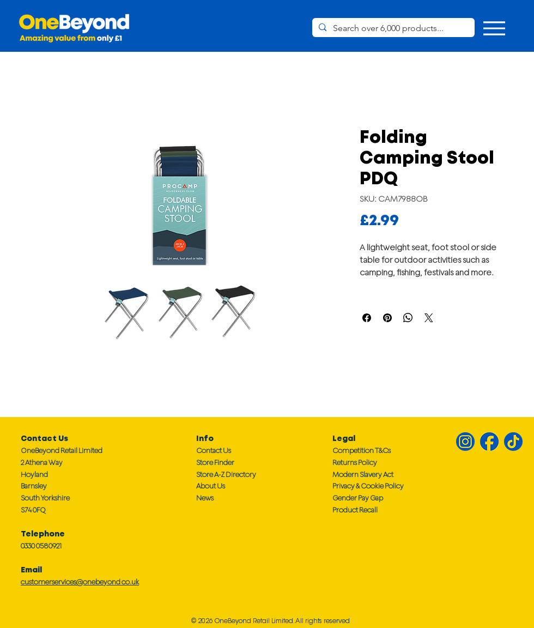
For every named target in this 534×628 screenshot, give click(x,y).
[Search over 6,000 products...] (392, 28)
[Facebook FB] (489, 441)
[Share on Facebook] (366, 317)
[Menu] (493, 28)
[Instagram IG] (465, 441)
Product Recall (355, 510)
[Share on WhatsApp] (408, 317)
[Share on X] (428, 317)
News (205, 498)
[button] (524, 30)
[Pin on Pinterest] (387, 317)
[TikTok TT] (513, 441)
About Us (210, 486)
